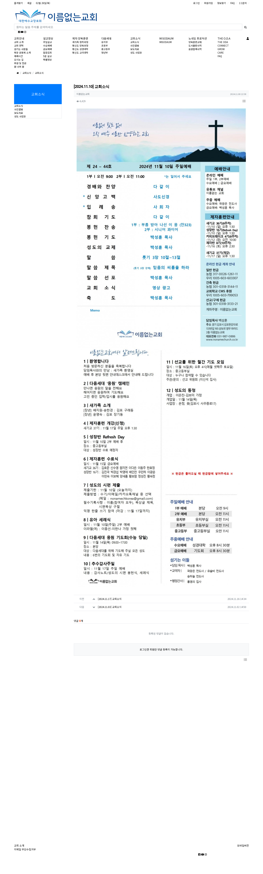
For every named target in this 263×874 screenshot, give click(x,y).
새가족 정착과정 (80, 42)
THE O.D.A (224, 38)
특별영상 (47, 59)
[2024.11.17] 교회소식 (110, 593)
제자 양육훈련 (80, 38)
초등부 (104, 45)
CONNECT (223, 45)
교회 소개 (18, 42)
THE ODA (223, 42)
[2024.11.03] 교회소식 (110, 601)
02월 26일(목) (43, 3)
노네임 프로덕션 (198, 38)
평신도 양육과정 (80, 45)
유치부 (104, 42)
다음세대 (106, 38)
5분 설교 (47, 56)
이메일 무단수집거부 (25, 849)
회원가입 (208, 3)
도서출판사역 (195, 45)
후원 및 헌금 (20, 63)
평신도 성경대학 (80, 49)
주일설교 (47, 42)
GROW (221, 49)
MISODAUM (166, 38)
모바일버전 (243, 845)
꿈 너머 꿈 (19, 66)
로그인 (196, 3)
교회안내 (19, 38)
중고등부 (105, 49)
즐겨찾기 (18, 3)
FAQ (232, 3)
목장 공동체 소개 (22, 52)
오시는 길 (18, 59)
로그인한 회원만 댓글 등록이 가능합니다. (161, 643)
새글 (29, 3)
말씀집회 (47, 52)
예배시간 (18, 56)
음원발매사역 (195, 49)
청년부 (104, 52)
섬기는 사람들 (21, 49)
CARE (221, 52)
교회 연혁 (18, 45)
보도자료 (134, 49)
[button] (244, 101)
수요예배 (47, 45)
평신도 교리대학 (80, 52)
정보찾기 (221, 3)
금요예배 (47, 49)
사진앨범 (134, 45)
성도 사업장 (136, 52)
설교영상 (48, 38)
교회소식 (135, 38)
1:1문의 (243, 3)
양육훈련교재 (195, 42)
